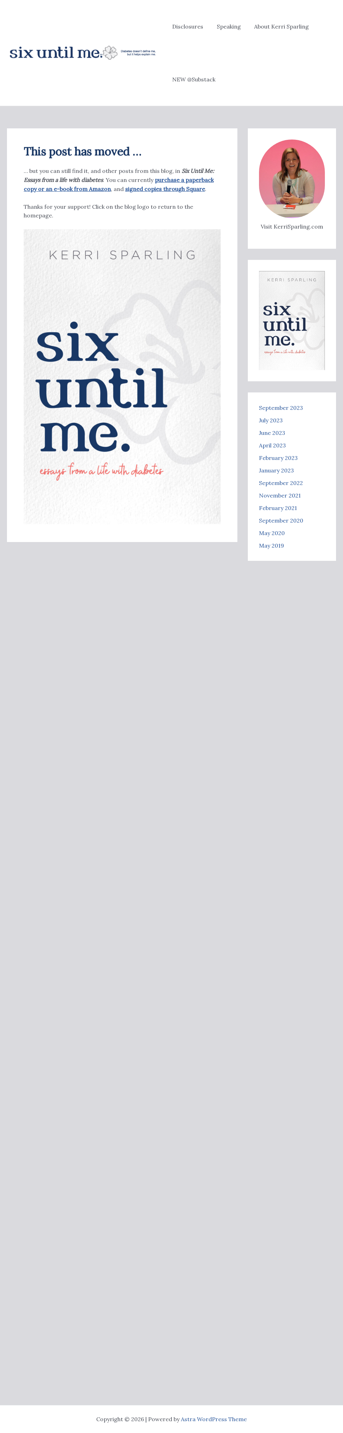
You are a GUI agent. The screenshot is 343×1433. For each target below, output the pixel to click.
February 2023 (278, 457)
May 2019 (271, 545)
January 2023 (276, 470)
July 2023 (271, 420)
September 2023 (281, 407)
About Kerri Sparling (277, 26)
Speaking (226, 26)
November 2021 (280, 495)
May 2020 (272, 533)
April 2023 (272, 445)
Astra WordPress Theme (214, 1419)
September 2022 (281, 482)
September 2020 (281, 520)
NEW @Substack (193, 79)
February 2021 (278, 507)
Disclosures (187, 26)
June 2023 (272, 432)
